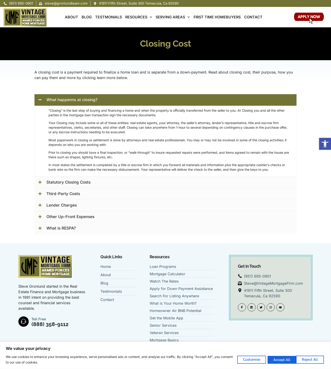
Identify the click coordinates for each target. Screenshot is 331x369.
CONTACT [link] (253, 17)
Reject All (278, 359)
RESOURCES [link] (138, 17)
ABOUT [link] (71, 17)
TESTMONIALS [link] (108, 17)
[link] (325, 144)
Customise (246, 359)
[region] (165, 355)
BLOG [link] (87, 17)
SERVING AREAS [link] (173, 17)
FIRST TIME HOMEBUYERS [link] (217, 17)
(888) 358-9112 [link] (50, 324)
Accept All (310, 359)
